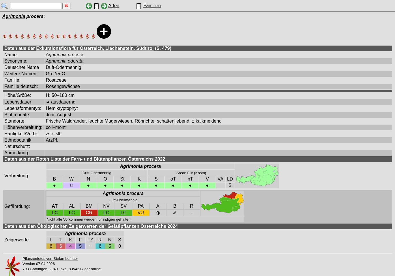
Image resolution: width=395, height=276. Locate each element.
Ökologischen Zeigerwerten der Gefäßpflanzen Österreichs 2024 (107, 226)
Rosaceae (56, 80)
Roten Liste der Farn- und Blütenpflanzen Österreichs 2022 (100, 159)
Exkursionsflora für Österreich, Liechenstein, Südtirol (94, 48)
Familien (152, 5)
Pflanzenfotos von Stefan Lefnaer (50, 258)
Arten (113, 5)
